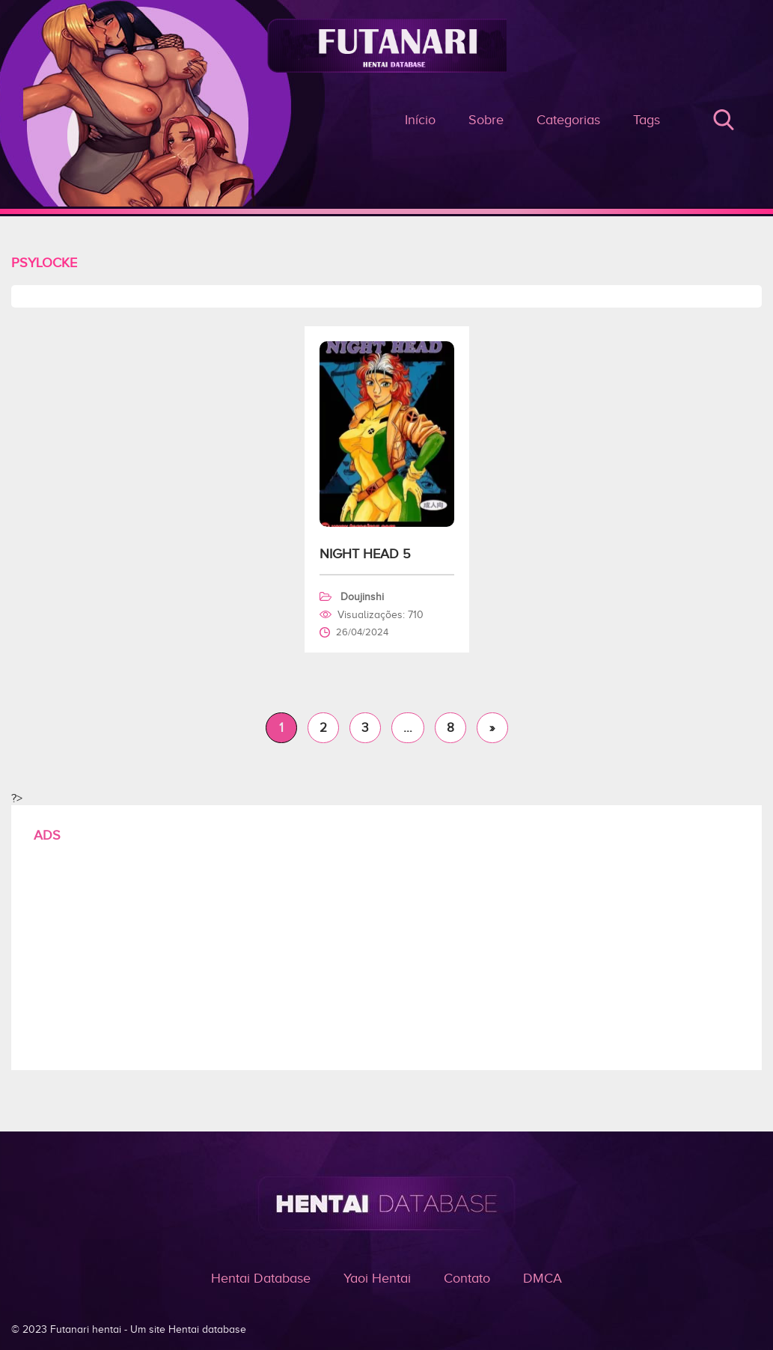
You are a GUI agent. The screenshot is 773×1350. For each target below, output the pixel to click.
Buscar (723, 119)
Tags (646, 119)
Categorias (568, 119)
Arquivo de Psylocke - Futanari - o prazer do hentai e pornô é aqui (387, 134)
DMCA (542, 1278)
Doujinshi (362, 596)
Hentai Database (261, 1278)
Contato (467, 1278)
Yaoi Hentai (377, 1278)
